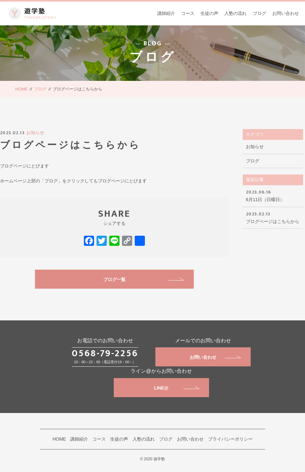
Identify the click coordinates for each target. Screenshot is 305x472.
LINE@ (176, 387)
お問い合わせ (285, 13)
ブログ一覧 (143, 279)
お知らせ (35, 132)
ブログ (259, 13)
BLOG (153, 43)
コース (187, 13)
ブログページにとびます (24, 165)
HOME (21, 89)
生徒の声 (209, 13)
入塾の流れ (235, 13)
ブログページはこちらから (273, 217)
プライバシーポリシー (230, 439)
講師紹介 (166, 13)
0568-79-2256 (105, 353)
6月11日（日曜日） (273, 195)
